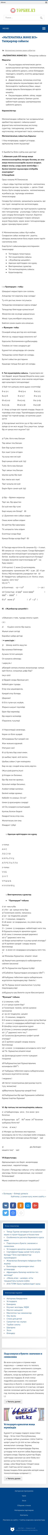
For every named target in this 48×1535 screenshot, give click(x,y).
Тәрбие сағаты (13, 1324)
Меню (3, 2)
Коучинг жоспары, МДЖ (18, 1307)
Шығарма (11, 1327)
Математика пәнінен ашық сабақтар (20, 50)
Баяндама (11, 1304)
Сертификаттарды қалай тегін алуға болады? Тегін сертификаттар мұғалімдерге (22, 1255)
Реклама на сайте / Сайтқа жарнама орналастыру (24, 1520)
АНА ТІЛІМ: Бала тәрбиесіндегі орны (23, 1284)
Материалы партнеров (23, 1510)
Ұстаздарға (12, 1301)
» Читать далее (13, 1402)
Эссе (9, 1330)
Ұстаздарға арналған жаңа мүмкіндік (24, 1249)
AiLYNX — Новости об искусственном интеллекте (27, 1529)
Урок (24, 1496)
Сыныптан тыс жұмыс (17, 1322)
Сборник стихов (24, 1505)
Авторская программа (24, 1491)
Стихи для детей (14, 1319)
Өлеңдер (11, 1333)
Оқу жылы (11, 1316)
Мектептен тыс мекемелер (19, 1313)
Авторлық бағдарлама (17, 1298)
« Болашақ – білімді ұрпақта (15, 1193)
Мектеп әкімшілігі (15, 1310)
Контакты (24, 1515)
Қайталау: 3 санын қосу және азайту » (28, 1196)
